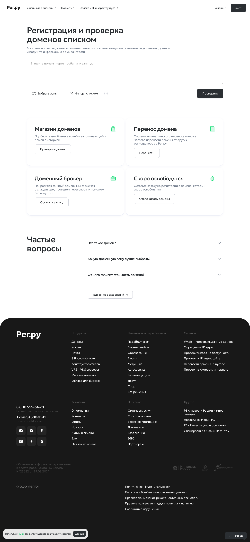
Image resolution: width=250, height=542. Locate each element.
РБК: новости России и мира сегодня (203, 412)
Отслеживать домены (154, 199)
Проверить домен (52, 149)
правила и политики (180, 503)
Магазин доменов (84, 375)
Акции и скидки (82, 433)
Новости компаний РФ (199, 420)
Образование (137, 353)
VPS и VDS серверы (85, 369)
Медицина (135, 364)
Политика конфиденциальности (147, 487)
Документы (136, 427)
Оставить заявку (51, 202)
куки (21, 533)
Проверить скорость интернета (206, 369)
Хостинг (77, 347)
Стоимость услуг (139, 410)
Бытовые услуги (139, 375)
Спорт (132, 386)
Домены (77, 342)
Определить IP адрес (199, 347)
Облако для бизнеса (85, 381)
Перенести (146, 153)
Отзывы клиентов (83, 444)
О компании (80, 410)
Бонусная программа (142, 422)
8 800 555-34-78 (30, 407)
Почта (75, 353)
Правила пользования (140, 503)
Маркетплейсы (138, 347)
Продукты (68, 8)
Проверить (210, 93)
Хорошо (79, 533)
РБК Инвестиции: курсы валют (205, 425)
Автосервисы (137, 369)
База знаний (136, 433)
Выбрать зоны (47, 93)
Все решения (137, 392)
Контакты (78, 416)
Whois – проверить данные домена (208, 342)
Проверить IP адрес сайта (202, 358)
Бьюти (132, 358)
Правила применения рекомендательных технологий (162, 498)
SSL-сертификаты (83, 358)
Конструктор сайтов (85, 364)
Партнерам (136, 444)
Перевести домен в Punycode (204, 364)
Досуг (132, 381)
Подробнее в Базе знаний (108, 294)
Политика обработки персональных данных (156, 492)
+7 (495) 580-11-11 (31, 417)
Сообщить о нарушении (142, 509)
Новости (77, 427)
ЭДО (131, 438)
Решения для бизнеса (41, 8)
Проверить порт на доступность (206, 353)
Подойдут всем (138, 342)
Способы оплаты (139, 416)
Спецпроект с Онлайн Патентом (206, 431)
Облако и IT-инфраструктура (99, 8)
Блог (74, 438)
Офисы (76, 422)
